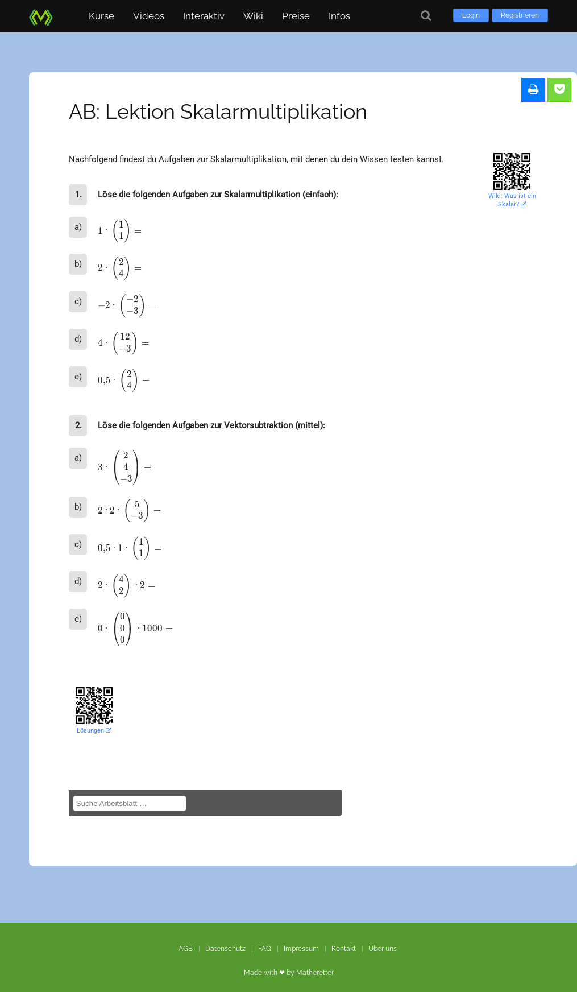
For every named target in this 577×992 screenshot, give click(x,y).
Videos (148, 16)
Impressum (301, 949)
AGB (186, 949)
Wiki (253, 16)
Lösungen (94, 730)
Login (471, 15)
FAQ (264, 949)
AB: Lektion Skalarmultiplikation (218, 111)
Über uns (382, 949)
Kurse (101, 16)
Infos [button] (339, 16)
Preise (296, 16)
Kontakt (343, 949)
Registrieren (520, 15)
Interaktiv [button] (204, 16)
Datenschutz (225, 949)
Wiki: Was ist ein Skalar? (512, 200)
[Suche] (426, 15)
